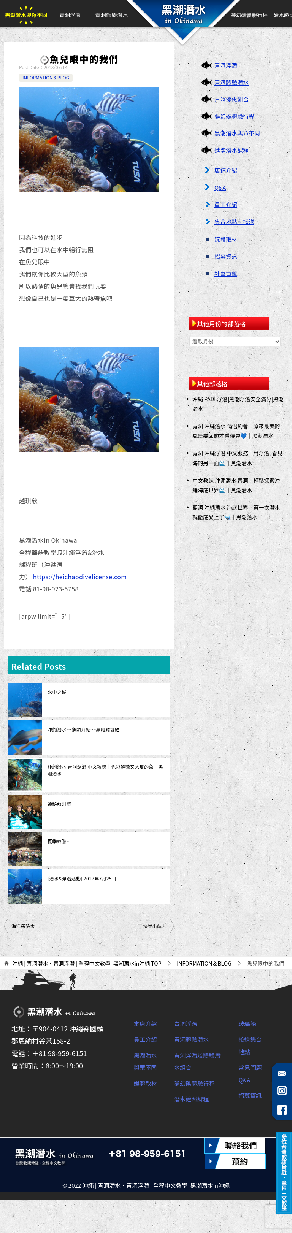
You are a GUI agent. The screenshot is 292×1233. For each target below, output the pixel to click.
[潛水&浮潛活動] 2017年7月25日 (82, 878)
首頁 (182, 13)
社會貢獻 (225, 274)
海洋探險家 (23, 926)
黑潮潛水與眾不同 (26, 13)
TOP (86, 963)
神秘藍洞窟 (59, 804)
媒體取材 (225, 239)
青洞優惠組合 (231, 99)
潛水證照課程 (194, 1098)
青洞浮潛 (69, 13)
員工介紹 (225, 204)
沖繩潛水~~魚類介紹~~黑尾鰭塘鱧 (83, 729)
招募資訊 (225, 256)
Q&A (220, 187)
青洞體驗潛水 (111, 13)
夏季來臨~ (58, 841)
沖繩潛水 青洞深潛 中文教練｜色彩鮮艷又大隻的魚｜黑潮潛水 (105, 770)
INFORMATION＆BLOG (45, 77)
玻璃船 (248, 1023)
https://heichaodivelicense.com (80, 576)
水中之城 (57, 692)
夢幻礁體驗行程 (250, 13)
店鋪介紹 (225, 170)
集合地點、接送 (234, 222)
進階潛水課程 (231, 150)
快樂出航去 (155, 926)
